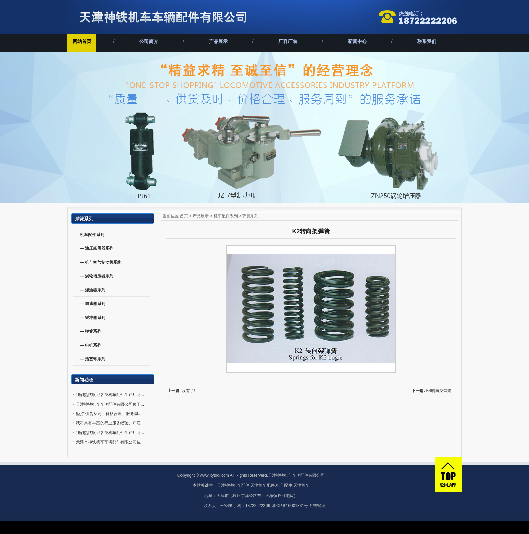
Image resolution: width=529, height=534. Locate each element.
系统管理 (317, 505)
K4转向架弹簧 (439, 390)
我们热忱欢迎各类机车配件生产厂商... (110, 394)
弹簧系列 (250, 216)
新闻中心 (357, 41)
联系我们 (426, 41)
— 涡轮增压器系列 (96, 276)
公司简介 (148, 41)
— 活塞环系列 (92, 359)
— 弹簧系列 (90, 331)
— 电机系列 (90, 345)
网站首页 (82, 41)
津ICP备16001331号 (289, 505)
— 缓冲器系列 (92, 317)
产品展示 (218, 41)
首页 (184, 216)
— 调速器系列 (92, 303)
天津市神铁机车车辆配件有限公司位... (110, 442)
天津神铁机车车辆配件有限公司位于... (110, 404)
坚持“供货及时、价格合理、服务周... (108, 413)
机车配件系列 (226, 216)
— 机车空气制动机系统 (100, 262)
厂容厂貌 (287, 41)
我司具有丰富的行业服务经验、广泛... (110, 423)
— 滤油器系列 (92, 290)
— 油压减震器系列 (96, 248)
